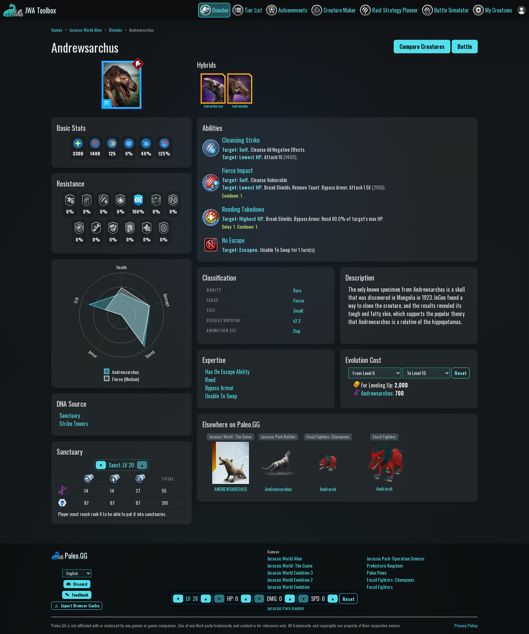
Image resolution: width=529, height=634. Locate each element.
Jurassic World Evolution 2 (290, 579)
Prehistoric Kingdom (385, 565)
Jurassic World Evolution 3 (290, 572)
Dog (296, 330)
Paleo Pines (377, 572)
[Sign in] (521, 10)
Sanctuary (69, 415)
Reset (348, 598)
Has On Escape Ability (227, 372)
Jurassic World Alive (85, 30)
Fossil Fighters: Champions (390, 579)
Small (298, 310)
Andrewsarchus (377, 394)
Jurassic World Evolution (288, 586)
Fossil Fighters (380, 586)
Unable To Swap (221, 396)
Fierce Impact (237, 170)
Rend (210, 380)
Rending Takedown (243, 209)
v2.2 (297, 320)
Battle (464, 46)
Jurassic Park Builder (285, 607)
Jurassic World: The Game (289, 565)
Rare (297, 290)
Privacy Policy (466, 625)
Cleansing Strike (241, 140)
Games (56, 30)
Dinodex (115, 30)
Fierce (298, 300)
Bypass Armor (219, 388)
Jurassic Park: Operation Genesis (395, 558)
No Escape (233, 240)
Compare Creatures (422, 46)
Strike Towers (73, 424)
